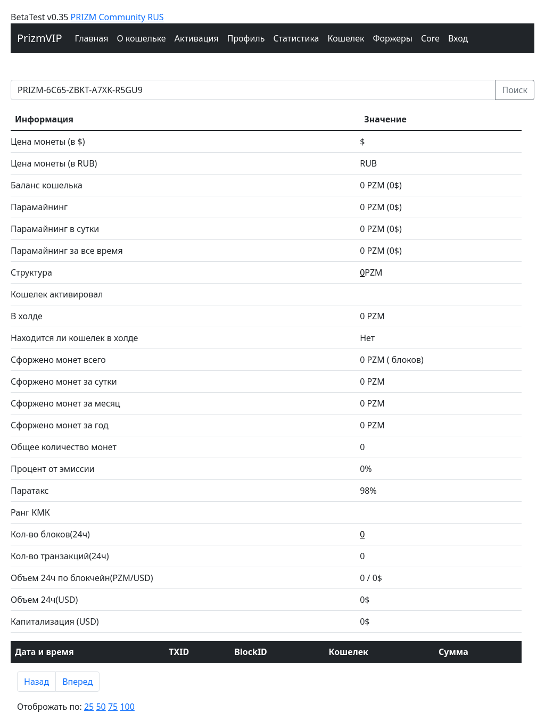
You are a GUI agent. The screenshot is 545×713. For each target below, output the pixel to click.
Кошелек (345, 38)
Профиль (246, 38)
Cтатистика (296, 38)
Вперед (77, 681)
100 (127, 706)
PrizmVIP (39, 38)
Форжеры (393, 38)
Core (430, 38)
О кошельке (141, 38)
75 (113, 706)
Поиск (514, 90)
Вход (458, 38)
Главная (92, 38)
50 (100, 706)
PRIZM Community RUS (117, 17)
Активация (197, 38)
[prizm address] (253, 90)
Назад (36, 681)
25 (89, 706)
